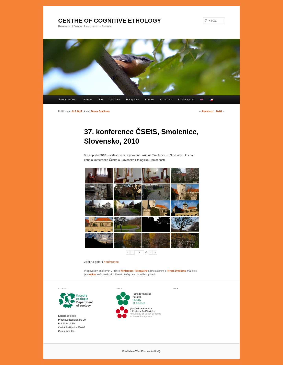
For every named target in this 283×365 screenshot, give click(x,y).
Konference (111, 261)
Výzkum (87, 99)
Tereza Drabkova (100, 111)
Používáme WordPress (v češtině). (141, 351)
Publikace (114, 99)
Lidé (100, 99)
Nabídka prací (186, 99)
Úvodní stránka (67, 99)
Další (220, 111)
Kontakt (149, 99)
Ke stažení (166, 99)
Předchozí (206, 111)
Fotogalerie (132, 99)
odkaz (92, 274)
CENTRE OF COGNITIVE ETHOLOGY (109, 20)
